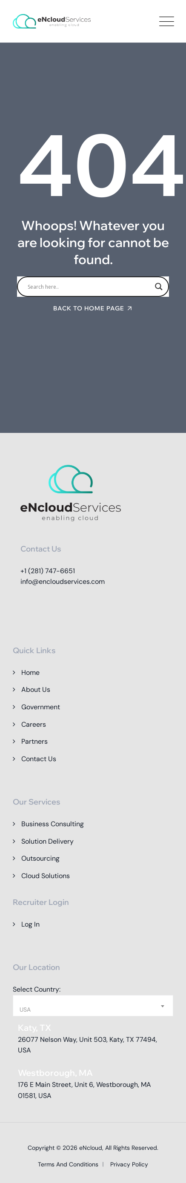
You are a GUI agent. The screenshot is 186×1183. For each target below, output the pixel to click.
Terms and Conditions (68, 1164)
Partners (34, 741)
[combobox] (93, 1005)
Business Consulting (52, 823)
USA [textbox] (25, 1009)
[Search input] (89, 287)
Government (40, 706)
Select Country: (36, 989)
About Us (35, 689)
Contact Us (38, 758)
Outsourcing (40, 858)
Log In (30, 924)
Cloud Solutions (45, 875)
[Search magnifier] (159, 287)
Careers (33, 724)
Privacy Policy (129, 1164)
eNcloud (90, 1148)
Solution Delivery (47, 841)
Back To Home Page (88, 308)
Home (30, 672)
